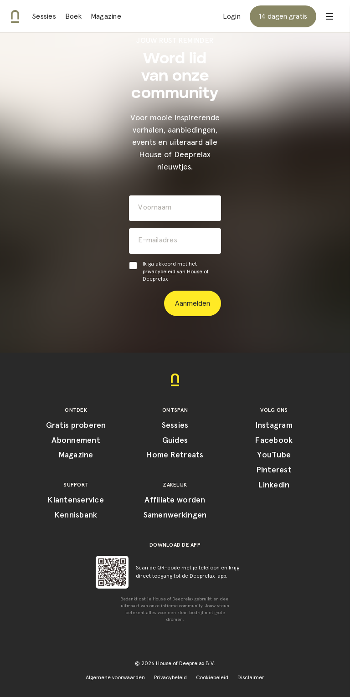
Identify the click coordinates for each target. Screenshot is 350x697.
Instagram (274, 425)
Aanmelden (192, 303)
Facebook (274, 440)
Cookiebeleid (212, 678)
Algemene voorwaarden (115, 678)
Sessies (44, 16)
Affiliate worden (174, 500)
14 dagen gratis (283, 16)
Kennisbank (76, 515)
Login (232, 16)
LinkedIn (273, 485)
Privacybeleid (170, 678)
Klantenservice (76, 500)
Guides (175, 440)
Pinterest (274, 470)
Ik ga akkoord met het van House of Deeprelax (176, 271)
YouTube (274, 455)
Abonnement (75, 440)
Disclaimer (250, 678)
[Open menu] (329, 16)
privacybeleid (159, 272)
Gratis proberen (76, 425)
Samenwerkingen (175, 515)
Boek (73, 16)
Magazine (106, 16)
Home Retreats (174, 455)
